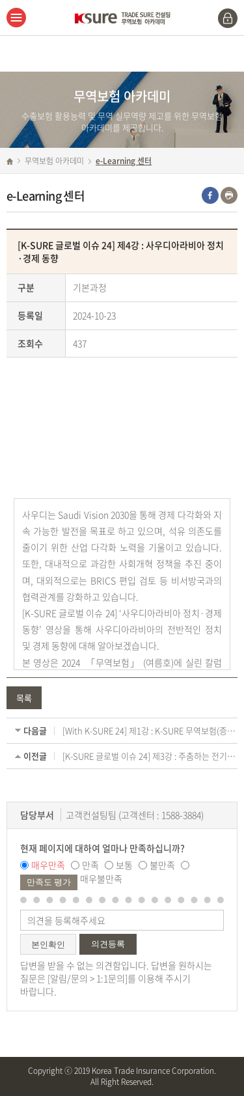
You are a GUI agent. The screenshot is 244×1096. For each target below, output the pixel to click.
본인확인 (48, 944)
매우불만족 (101, 878)
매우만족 (48, 864)
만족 (90, 864)
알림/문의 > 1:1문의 (87, 978)
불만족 (162, 864)
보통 (124, 864)
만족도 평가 (49, 882)
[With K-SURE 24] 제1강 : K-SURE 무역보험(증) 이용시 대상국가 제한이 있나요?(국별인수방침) (149, 731)
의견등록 (108, 944)
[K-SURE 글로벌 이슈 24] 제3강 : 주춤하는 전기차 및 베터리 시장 (149, 756)
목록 (24, 698)
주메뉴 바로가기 (0, 0)
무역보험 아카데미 (54, 161)
